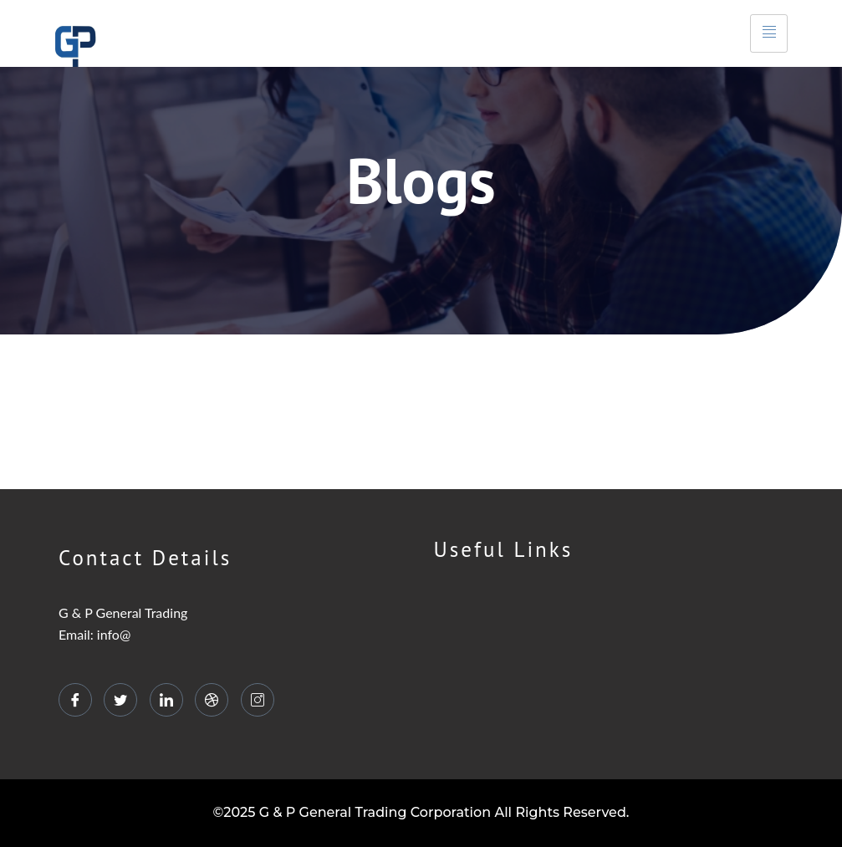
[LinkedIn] (166, 700)
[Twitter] (120, 700)
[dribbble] (211, 700)
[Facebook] (75, 700)
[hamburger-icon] (769, 34)
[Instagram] (257, 700)
